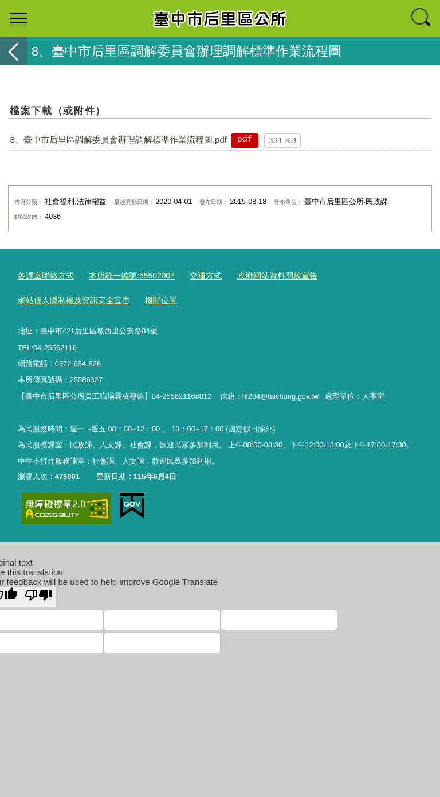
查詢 (421, 18)
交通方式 (195, 274)
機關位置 (152, 299)
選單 (18, 18)
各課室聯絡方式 (44, 274)
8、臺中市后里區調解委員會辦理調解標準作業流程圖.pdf (118, 139)
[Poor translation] (38, 594)
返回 (14, 51)
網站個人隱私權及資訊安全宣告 (70, 299)
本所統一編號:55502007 (124, 274)
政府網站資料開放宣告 (262, 274)
